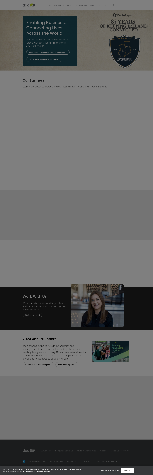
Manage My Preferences (110, 471)
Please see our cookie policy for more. (36, 472)
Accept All (127, 471)
